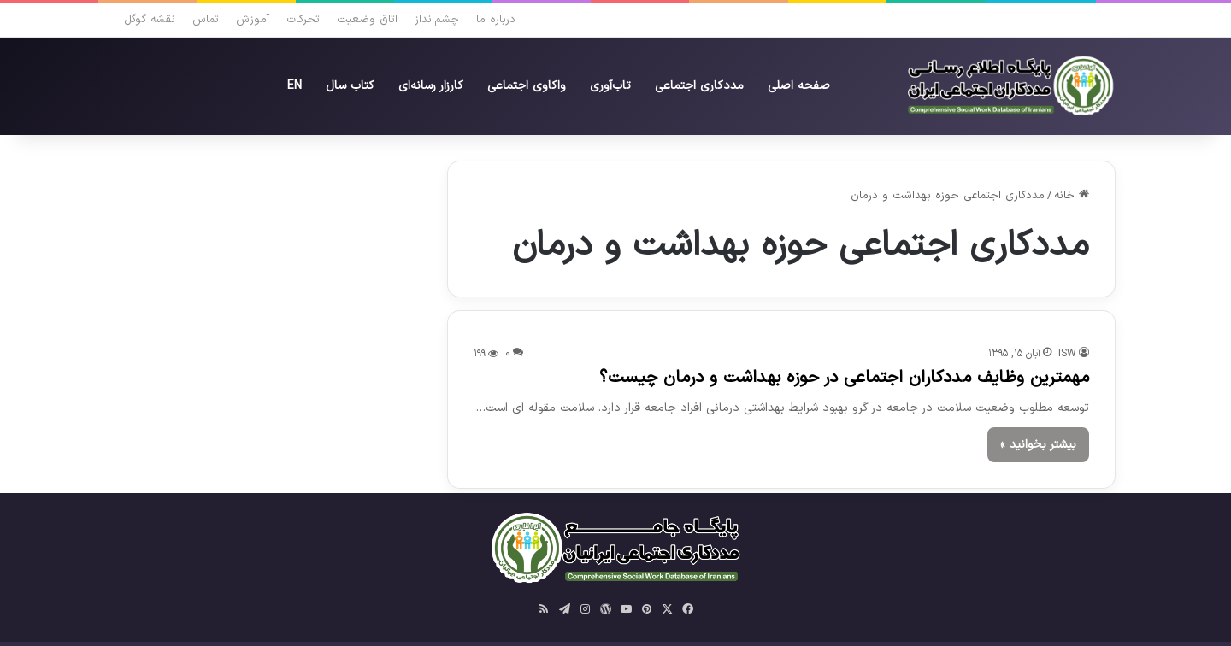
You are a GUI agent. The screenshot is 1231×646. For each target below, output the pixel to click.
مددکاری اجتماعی (699, 86)
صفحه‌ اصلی (799, 86)
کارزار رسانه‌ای (430, 86)
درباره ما (495, 19)
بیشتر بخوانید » (1038, 445)
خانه (1071, 195)
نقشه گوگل (149, 19)
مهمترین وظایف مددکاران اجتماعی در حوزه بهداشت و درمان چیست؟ (844, 378)
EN (294, 86)
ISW (1067, 353)
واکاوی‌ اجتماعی (526, 86)
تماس (205, 19)
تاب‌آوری (610, 86)
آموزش (252, 19)
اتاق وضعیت (367, 19)
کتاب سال (350, 86)
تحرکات (303, 19)
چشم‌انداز (437, 19)
